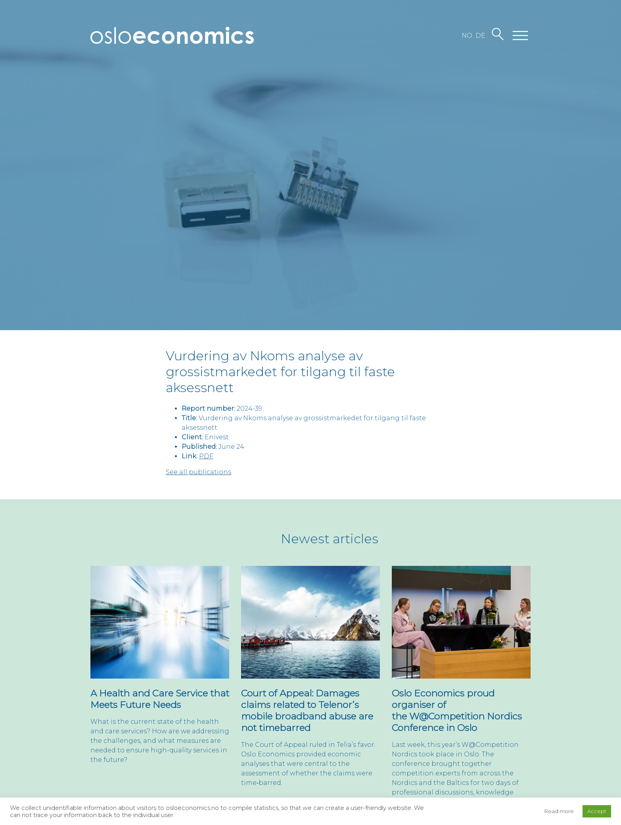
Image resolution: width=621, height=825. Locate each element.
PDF (206, 456)
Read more (559, 811)
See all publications (198, 472)
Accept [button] (596, 811)
